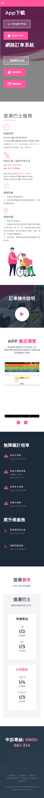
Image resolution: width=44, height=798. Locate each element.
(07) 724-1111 (19, 478)
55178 (19, 475)
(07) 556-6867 (20, 549)
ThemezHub (26, 790)
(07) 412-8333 (20, 459)
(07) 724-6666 (20, 506)
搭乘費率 (24, 778)
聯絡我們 (34, 778)
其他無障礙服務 (12, 778)
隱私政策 (22, 781)
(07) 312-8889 (20, 490)
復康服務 (22, 775)
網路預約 (12, 775)
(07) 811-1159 (19, 533)
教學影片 (32, 775)
